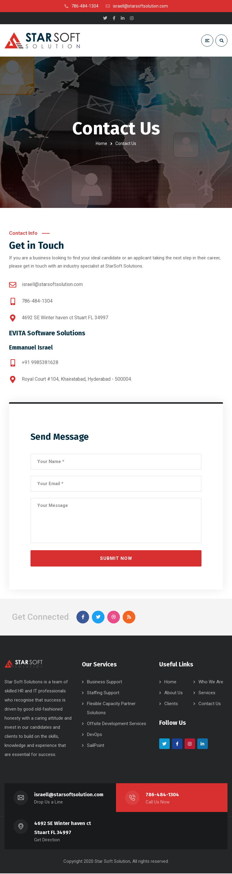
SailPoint (95, 746)
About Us (173, 693)
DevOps (94, 735)
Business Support (104, 682)
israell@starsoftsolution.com (69, 795)
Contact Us (209, 704)
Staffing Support (103, 693)
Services (206, 693)
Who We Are (210, 682)
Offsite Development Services (116, 724)
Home (101, 143)
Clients (171, 704)
